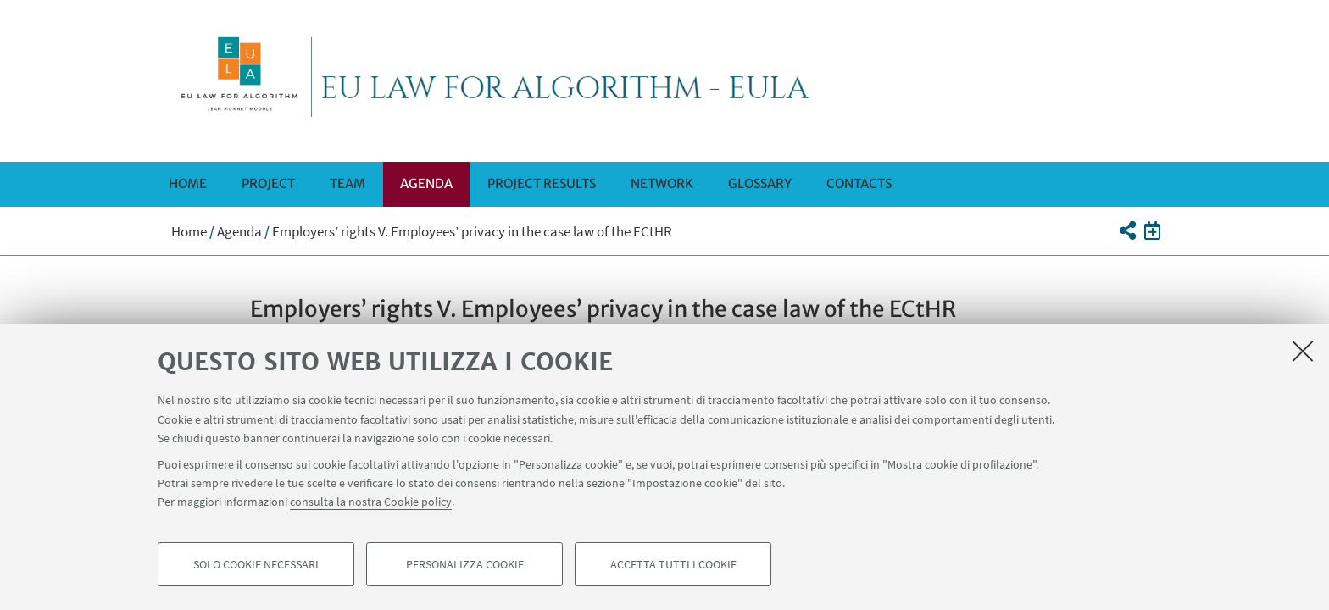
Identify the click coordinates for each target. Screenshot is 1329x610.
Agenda (426, 183)
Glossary (760, 183)
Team (347, 183)
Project (268, 183)
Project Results (541, 183)
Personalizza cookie (465, 564)
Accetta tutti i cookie (673, 564)
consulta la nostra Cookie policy (371, 501)
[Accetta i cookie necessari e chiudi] (1302, 350)
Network (662, 183)
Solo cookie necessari (256, 564)
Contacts (859, 183)
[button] (1127, 230)
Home (188, 183)
